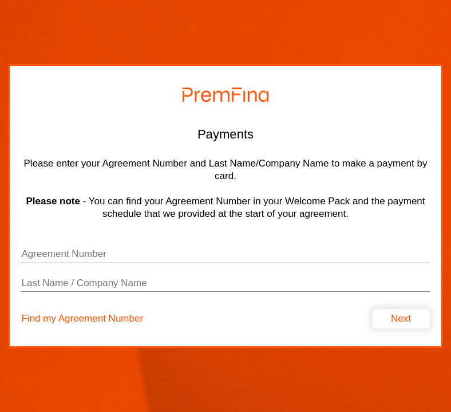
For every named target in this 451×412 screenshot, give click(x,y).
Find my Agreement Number (82, 319)
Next (401, 318)
